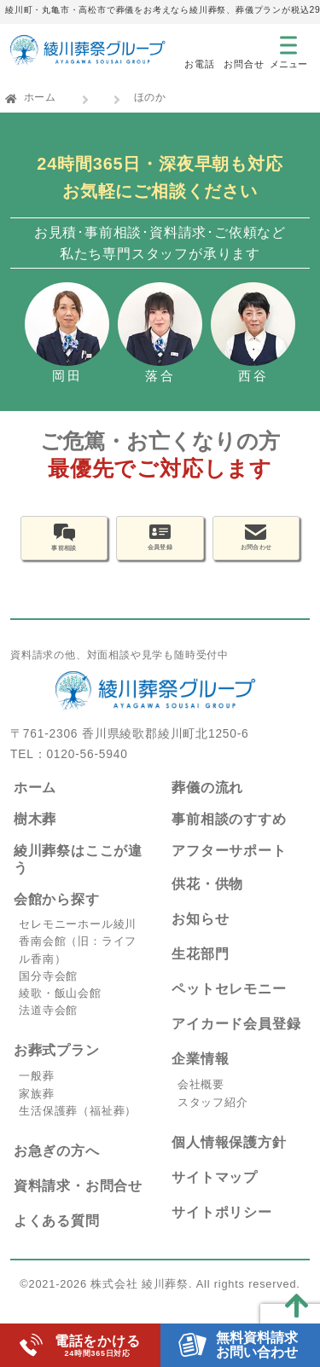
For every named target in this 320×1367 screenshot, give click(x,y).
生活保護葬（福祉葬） (78, 1127)
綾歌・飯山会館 (60, 1010)
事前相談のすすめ (229, 836)
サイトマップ (215, 1194)
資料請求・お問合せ (78, 1203)
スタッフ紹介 (212, 1119)
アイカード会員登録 (236, 1041)
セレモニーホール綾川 (78, 941)
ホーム (40, 97)
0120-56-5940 (86, 771)
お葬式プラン (57, 1067)
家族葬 (36, 1110)
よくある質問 (57, 1238)
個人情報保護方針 (229, 1159)
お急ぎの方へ (57, 1168)
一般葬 (36, 1092)
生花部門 (200, 971)
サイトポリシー (222, 1229)
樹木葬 (35, 836)
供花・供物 (207, 901)
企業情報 (200, 1076)
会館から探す (57, 916)
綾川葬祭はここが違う (78, 876)
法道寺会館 (48, 1027)
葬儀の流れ (207, 804)
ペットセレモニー (229, 1006)
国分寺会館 (48, 993)
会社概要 (200, 1101)
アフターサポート (229, 867)
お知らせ (200, 936)
